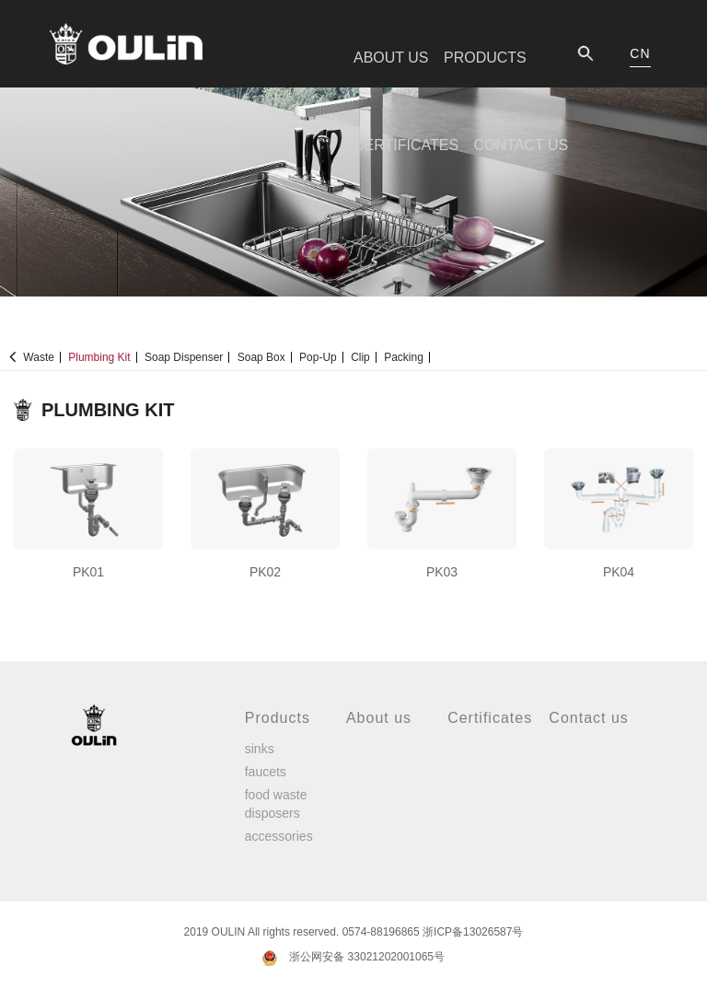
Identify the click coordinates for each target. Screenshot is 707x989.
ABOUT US (391, 57)
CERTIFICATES (406, 145)
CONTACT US (521, 145)
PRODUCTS (485, 57)
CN (640, 53)
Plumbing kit (99, 357)
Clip (360, 357)
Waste (38, 357)
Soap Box (261, 357)
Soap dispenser (184, 357)
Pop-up (318, 357)
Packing (403, 357)
